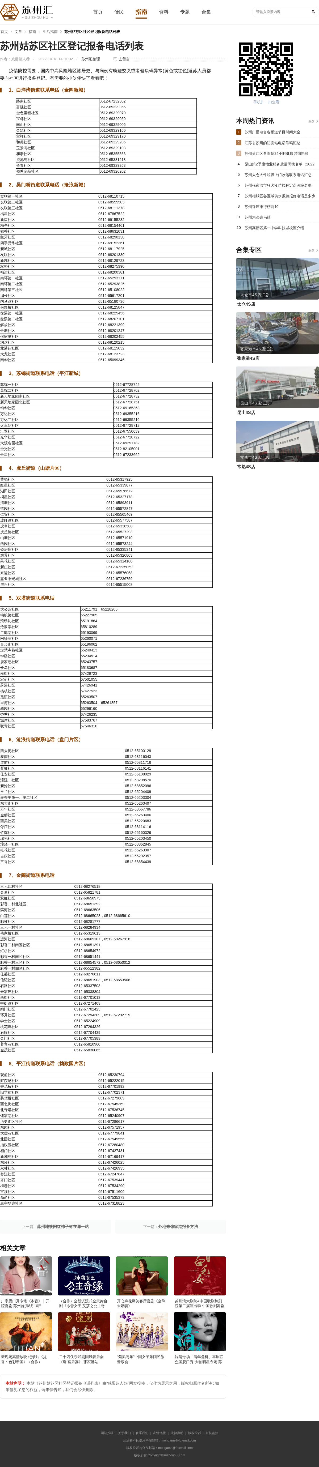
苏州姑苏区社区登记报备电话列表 (92, 31)
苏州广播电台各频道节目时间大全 (272, 132)
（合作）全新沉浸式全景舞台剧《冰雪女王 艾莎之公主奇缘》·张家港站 (83, 1306)
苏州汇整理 (90, 59)
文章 (18, 31)
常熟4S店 (246, 466)
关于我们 (124, 1433)
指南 (32, 31)
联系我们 (142, 1433)
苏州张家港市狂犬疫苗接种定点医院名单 (278, 185)
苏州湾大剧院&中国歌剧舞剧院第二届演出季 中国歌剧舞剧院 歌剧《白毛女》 (199, 1306)
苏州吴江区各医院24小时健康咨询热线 (276, 153)
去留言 (124, 59)
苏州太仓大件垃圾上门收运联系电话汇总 (278, 175)
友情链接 (159, 1433)
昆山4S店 (246, 412)
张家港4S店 (248, 358)
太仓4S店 (246, 304)
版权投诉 (194, 1433)
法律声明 (177, 1433)
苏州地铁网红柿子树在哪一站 (63, 1226)
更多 (311, 121)
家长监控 (211, 1433)
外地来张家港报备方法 (178, 1226)
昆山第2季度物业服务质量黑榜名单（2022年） (279, 165)
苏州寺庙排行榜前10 (262, 206)
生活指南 (50, 31)
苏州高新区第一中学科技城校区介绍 (274, 228)
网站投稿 (107, 1433)
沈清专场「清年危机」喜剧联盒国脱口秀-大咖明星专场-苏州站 (199, 1361)
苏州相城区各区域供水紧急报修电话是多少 (280, 196)
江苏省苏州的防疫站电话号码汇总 (272, 143)
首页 (4, 31)
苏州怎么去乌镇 (258, 217)
